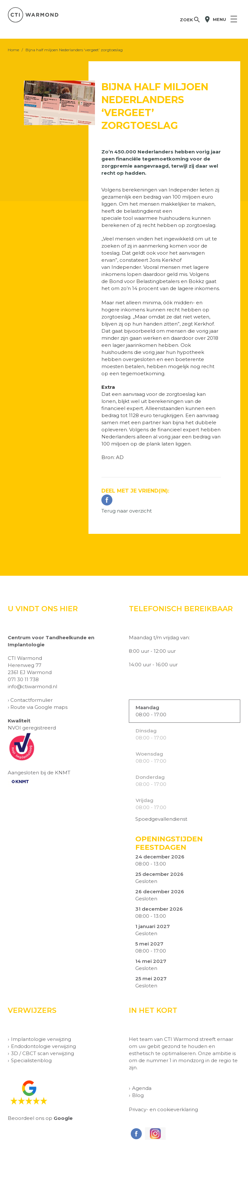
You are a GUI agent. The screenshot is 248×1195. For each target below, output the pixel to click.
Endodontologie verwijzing (43, 1046)
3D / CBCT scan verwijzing (42, 1053)
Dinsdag (146, 731)
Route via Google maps (38, 707)
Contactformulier (31, 700)
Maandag (147, 707)
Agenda (141, 1088)
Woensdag (149, 754)
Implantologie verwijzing (41, 1039)
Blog (138, 1095)
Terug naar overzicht (126, 511)
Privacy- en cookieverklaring (163, 1109)
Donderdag (150, 777)
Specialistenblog (31, 1060)
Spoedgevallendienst (161, 819)
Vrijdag (144, 800)
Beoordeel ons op (40, 1118)
